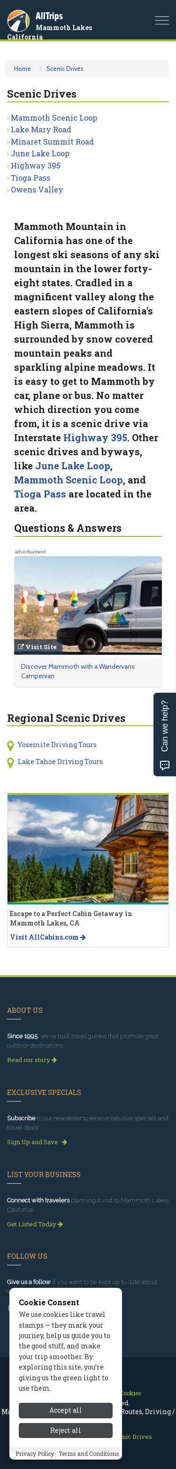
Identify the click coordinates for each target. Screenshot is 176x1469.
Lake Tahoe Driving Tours (60, 761)
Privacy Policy (34, 1453)
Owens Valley (37, 189)
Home (22, 68)
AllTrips (49, 15)
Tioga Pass (30, 178)
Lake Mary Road (41, 129)
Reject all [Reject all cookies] (65, 1430)
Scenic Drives (65, 68)
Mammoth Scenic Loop (54, 117)
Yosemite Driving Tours (57, 744)
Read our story (32, 1060)
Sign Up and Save (37, 1142)
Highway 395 (36, 165)
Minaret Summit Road (52, 141)
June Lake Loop (40, 153)
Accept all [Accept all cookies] (65, 1410)
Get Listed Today (35, 1224)
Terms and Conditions (89, 1453)
